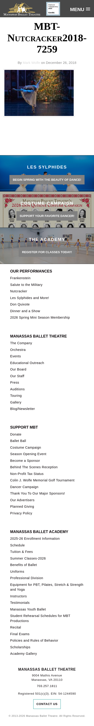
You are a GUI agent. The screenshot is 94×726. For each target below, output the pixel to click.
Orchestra (18, 350)
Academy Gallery (23, 653)
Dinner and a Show (25, 311)
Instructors (18, 596)
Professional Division (26, 578)
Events (15, 356)
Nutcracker (18, 291)
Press (14, 382)
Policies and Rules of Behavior (34, 640)
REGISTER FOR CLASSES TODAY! (47, 252)
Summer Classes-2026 (28, 558)
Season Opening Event (28, 454)
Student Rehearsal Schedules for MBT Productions (40, 618)
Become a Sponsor (25, 460)
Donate (15, 434)
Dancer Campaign (24, 487)
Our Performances (31, 271)
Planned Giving (22, 506)
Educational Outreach (27, 363)
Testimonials (20, 603)
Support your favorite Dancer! (47, 216)
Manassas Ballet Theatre (38, 336)
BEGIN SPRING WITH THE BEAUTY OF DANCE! (47, 179)
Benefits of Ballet (23, 565)
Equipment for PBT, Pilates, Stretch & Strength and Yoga (46, 587)
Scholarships (20, 647)
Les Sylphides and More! (29, 298)
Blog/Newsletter (22, 409)
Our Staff (17, 376)
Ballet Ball (18, 441)
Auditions (17, 389)
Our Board (18, 369)
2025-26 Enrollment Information (35, 538)
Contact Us (47, 704)
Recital (15, 627)
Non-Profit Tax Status (27, 474)
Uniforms (17, 571)
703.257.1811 (47, 686)
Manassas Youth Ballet (28, 609)
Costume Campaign (25, 447)
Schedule (17, 545)
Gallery (15, 402)
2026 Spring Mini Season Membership (40, 317)
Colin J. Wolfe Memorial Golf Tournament (42, 480)
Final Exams (20, 634)
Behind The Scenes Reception (34, 467)
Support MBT (24, 427)
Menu (77, 9)
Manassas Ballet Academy (39, 532)
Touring (16, 395)
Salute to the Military (26, 285)
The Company (21, 343)
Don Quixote (20, 304)
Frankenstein (20, 278)
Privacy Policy (21, 513)
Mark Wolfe (31, 63)
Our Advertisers (22, 500)
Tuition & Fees (21, 552)
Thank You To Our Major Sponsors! (37, 493)
